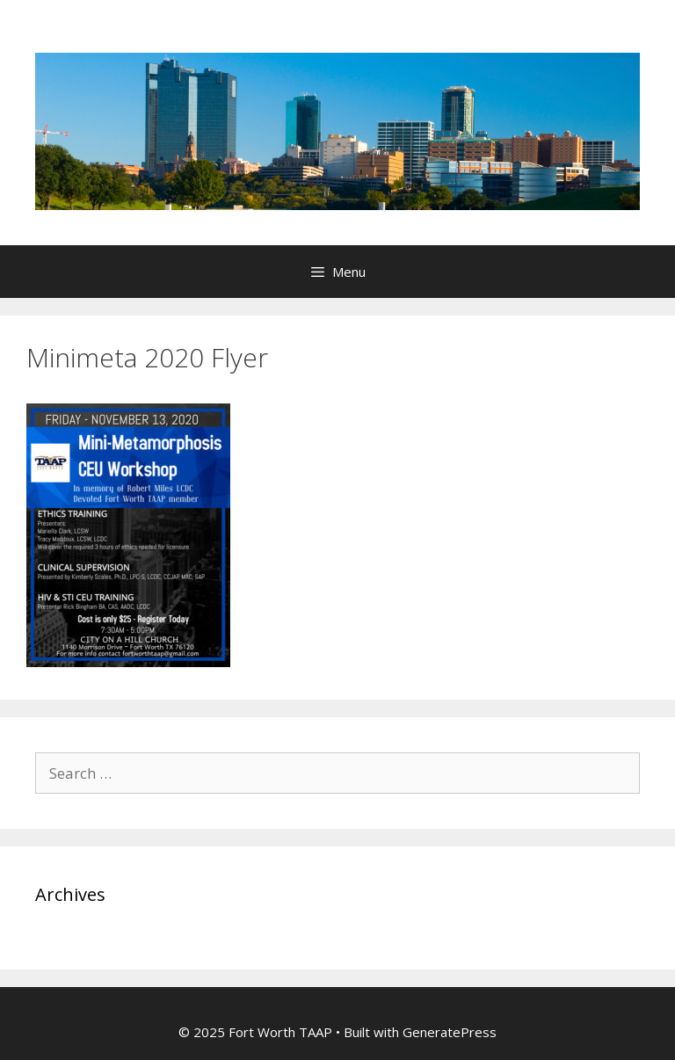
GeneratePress (450, 1032)
